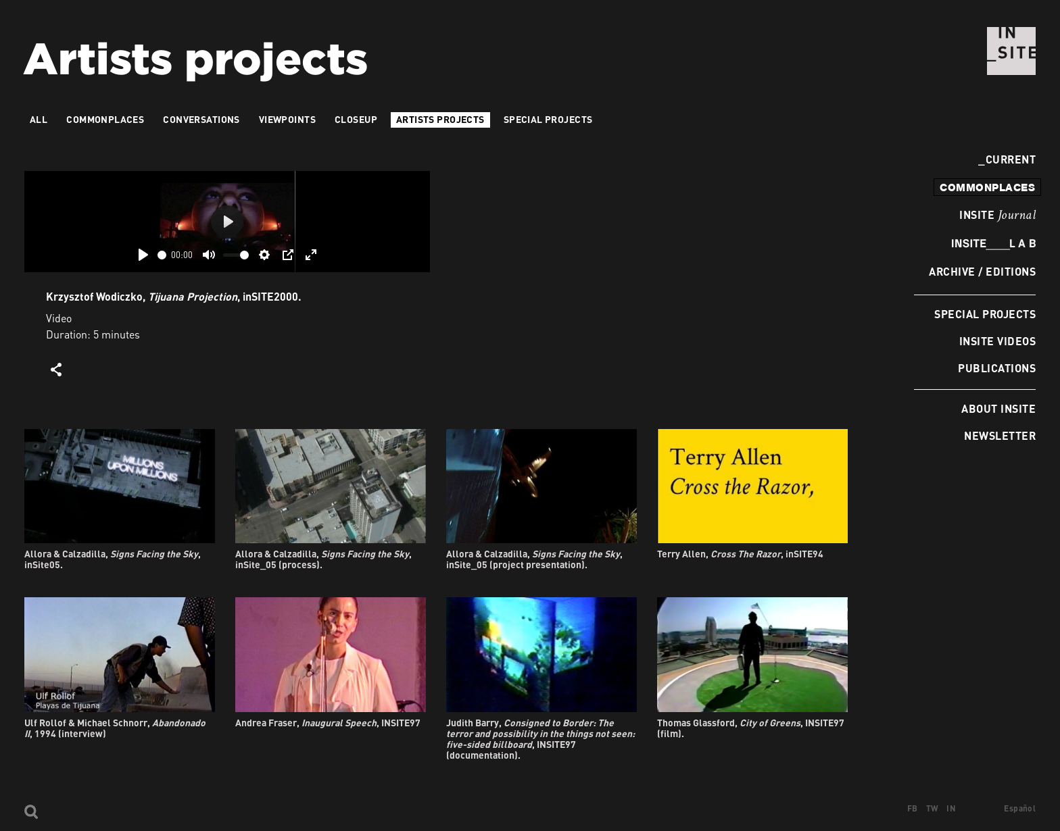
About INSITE (998, 408)
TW (932, 808)
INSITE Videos (997, 340)
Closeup (356, 119)
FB (912, 808)
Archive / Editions (982, 271)
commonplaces (987, 187)
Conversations (201, 119)
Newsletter (1000, 435)
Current (1007, 159)
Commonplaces (105, 119)
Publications (997, 367)
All (38, 119)
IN (951, 808)
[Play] (143, 255)
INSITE (997, 215)
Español (1020, 808)
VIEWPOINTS (287, 119)
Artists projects (440, 119)
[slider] (162, 255)
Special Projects (985, 313)
